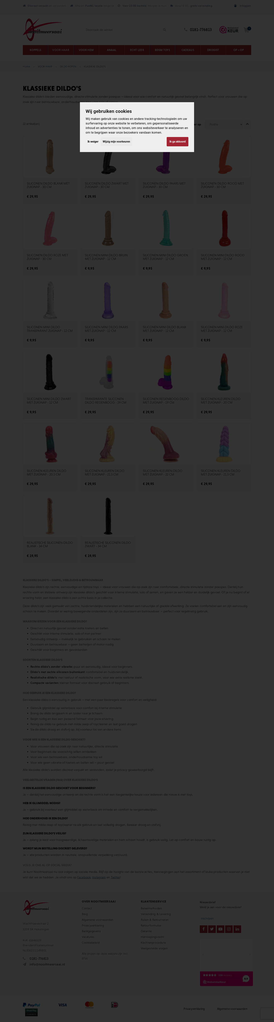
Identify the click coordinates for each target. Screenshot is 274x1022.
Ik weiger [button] (93, 141)
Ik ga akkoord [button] (177, 141)
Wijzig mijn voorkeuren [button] (116, 141)
